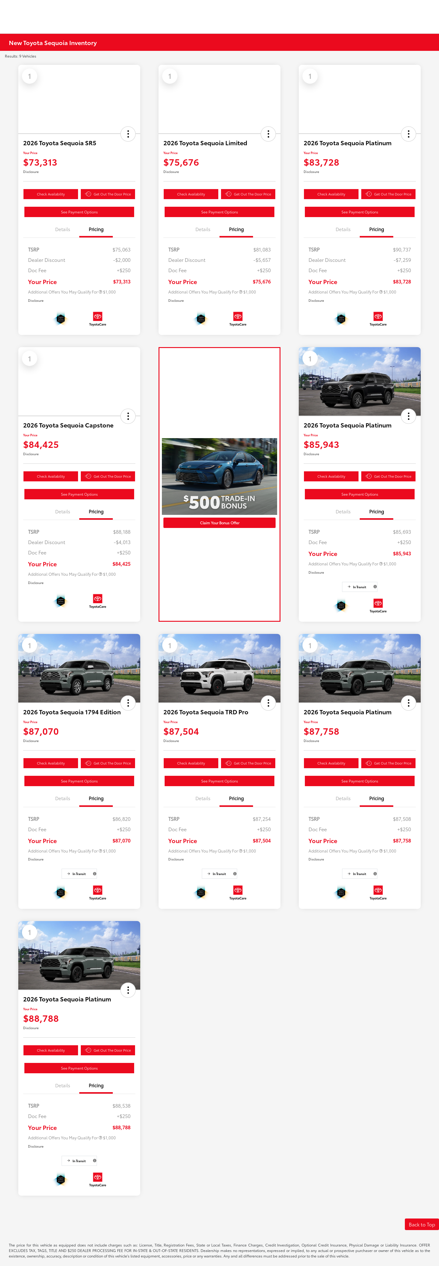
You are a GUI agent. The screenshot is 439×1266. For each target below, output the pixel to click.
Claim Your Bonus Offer (219, 522)
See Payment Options (79, 211)
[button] (128, 134)
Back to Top (422, 1224)
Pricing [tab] (96, 229)
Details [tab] (62, 229)
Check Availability (51, 194)
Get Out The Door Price (108, 194)
